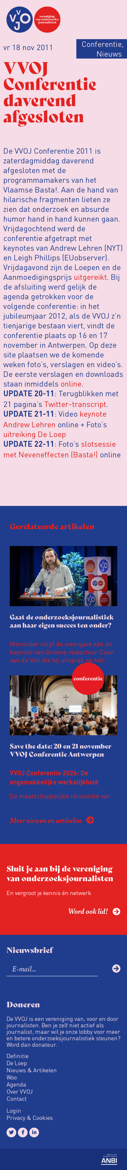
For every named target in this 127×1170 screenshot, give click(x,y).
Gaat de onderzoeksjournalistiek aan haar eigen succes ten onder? (62, 620)
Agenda (16, 1084)
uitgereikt (90, 277)
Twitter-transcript (75, 404)
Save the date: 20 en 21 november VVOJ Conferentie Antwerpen (60, 750)
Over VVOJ (19, 1091)
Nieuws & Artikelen (31, 1070)
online (71, 383)
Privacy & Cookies (29, 1117)
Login (13, 1110)
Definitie (17, 1055)
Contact (16, 1098)
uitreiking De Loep (34, 434)
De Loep (16, 1062)
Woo (11, 1077)
